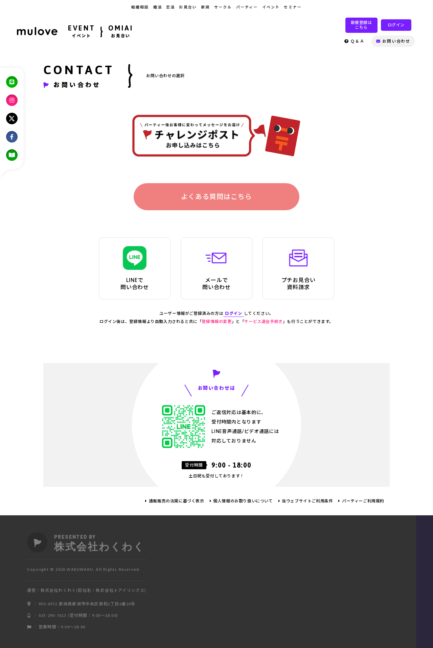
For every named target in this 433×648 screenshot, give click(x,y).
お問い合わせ (393, 41)
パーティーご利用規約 (363, 501)
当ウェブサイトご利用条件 (307, 501)
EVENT (81, 32)
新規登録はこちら (361, 25)
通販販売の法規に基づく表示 (176, 501)
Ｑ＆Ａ (354, 41)
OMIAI (120, 32)
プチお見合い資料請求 (298, 268)
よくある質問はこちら (216, 196)
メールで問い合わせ (216, 268)
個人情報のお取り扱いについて (243, 501)
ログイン (396, 25)
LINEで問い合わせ (134, 268)
